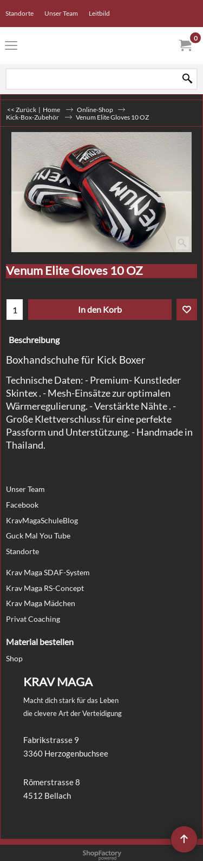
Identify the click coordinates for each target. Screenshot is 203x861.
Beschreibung (34, 340)
